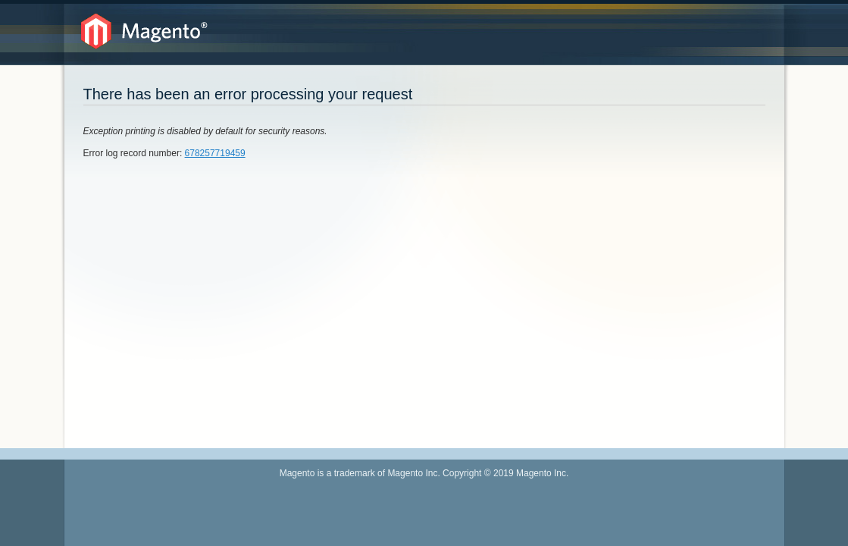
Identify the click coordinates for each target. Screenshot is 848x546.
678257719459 (215, 153)
